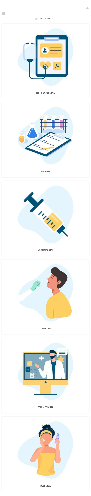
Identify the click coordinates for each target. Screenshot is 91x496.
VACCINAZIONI (45, 250)
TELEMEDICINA (45, 407)
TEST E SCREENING (45, 93)
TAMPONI (45, 328)
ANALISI (45, 171)
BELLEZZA (45, 486)
